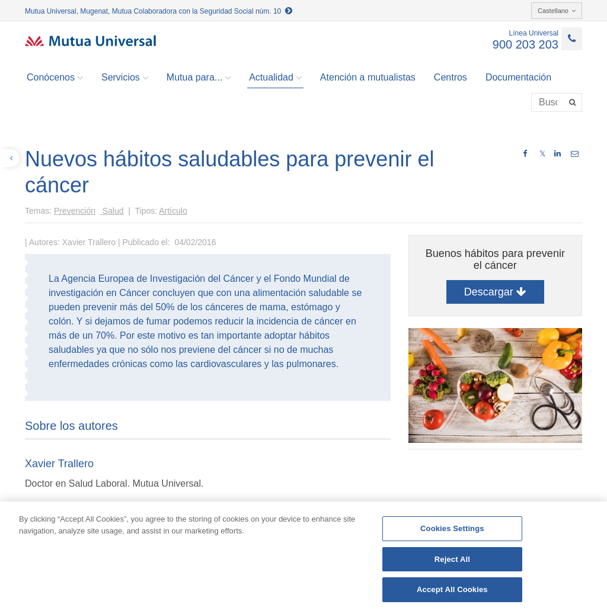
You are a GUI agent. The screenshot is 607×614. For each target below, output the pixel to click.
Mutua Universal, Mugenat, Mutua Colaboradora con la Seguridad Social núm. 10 (158, 11)
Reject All (452, 559)
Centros (450, 77)
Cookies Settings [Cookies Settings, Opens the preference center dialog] (452, 528)
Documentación (518, 77)
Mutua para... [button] (199, 77)
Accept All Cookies (452, 589)
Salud (112, 211)
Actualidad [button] (275, 77)
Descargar (495, 292)
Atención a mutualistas (368, 77)
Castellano (557, 10)
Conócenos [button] (55, 77)
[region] (303, 558)
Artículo (173, 211)
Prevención (74, 211)
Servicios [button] (124, 77)
